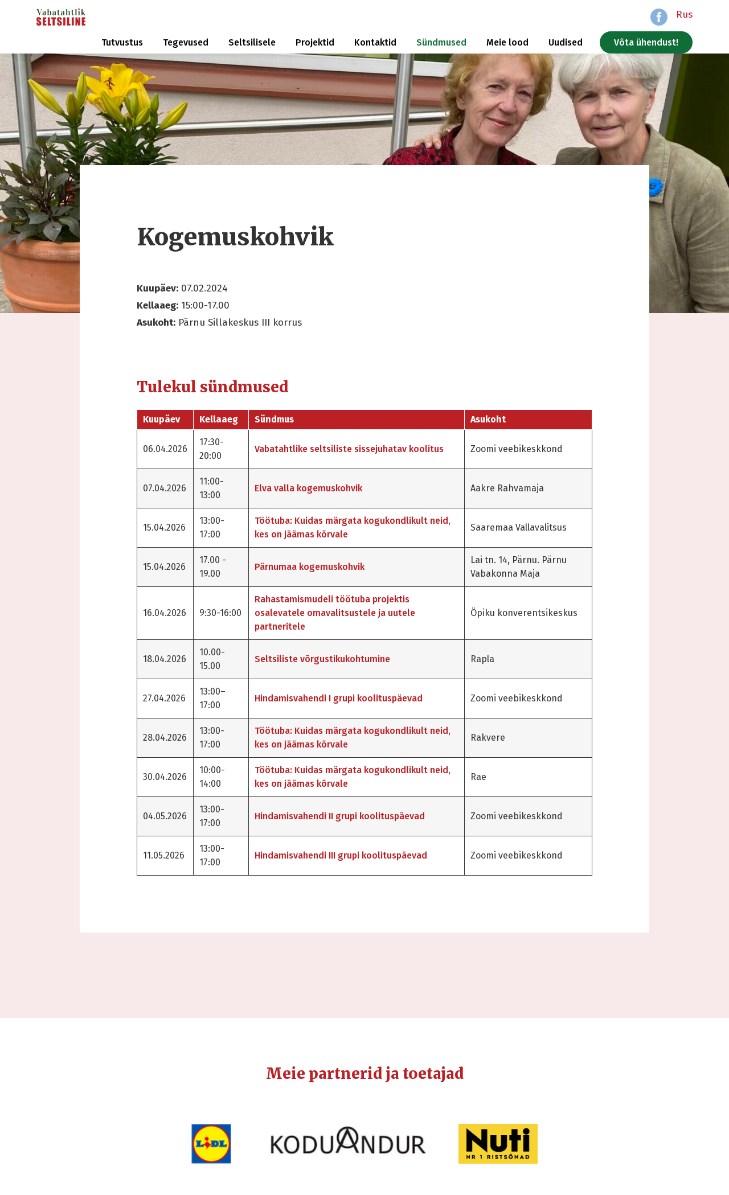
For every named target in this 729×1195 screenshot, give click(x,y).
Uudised (565, 42)
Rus (684, 14)
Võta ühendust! (646, 42)
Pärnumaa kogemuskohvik (309, 566)
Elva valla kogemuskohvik (308, 488)
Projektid (315, 42)
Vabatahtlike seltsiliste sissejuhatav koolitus (349, 448)
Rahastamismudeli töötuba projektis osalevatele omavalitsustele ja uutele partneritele (335, 613)
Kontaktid (375, 42)
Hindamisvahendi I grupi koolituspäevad (339, 698)
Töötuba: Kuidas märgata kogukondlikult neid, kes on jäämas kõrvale (352, 527)
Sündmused (441, 42)
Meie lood (507, 42)
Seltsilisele (252, 42)
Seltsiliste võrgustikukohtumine (322, 659)
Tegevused (185, 42)
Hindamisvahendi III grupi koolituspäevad (341, 855)
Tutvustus (122, 42)
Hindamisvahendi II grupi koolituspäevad (340, 816)
